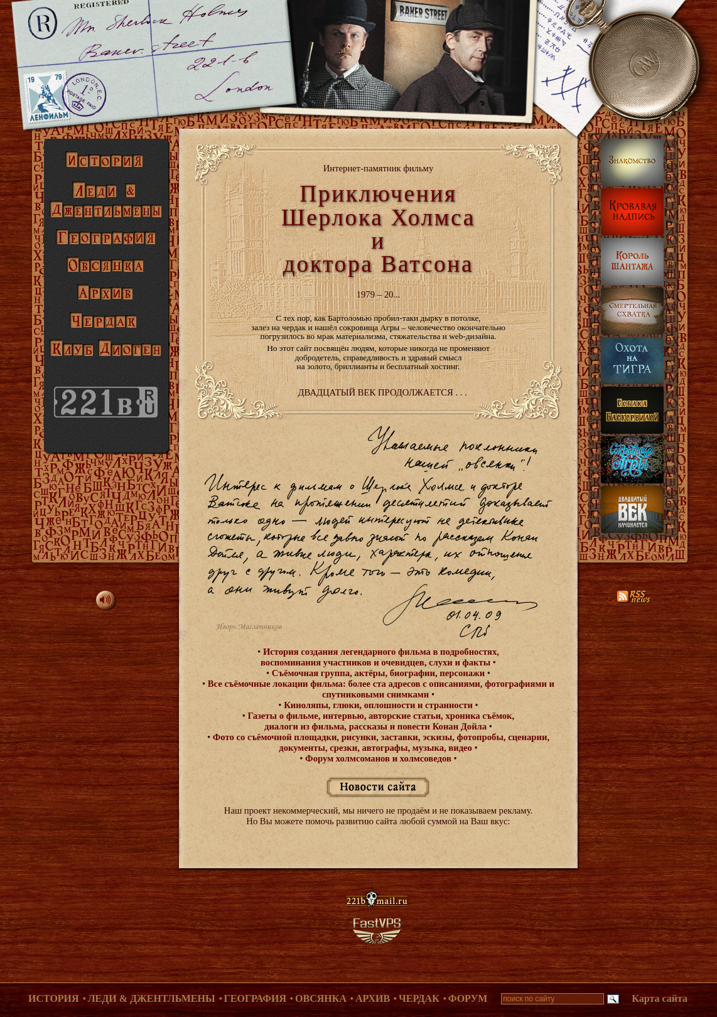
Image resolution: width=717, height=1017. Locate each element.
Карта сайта (659, 998)
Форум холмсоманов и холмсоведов (378, 758)
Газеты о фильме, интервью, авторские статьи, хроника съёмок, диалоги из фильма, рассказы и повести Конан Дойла (379, 721)
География (255, 998)
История (53, 998)
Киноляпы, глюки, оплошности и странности (378, 705)
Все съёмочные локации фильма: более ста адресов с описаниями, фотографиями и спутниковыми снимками (379, 689)
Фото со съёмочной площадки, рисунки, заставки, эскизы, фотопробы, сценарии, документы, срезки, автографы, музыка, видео (379, 742)
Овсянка (321, 998)
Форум (468, 998)
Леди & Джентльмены (151, 998)
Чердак (419, 998)
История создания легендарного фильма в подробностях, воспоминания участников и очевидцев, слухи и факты (380, 657)
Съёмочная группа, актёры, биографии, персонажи (378, 673)
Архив (372, 998)
